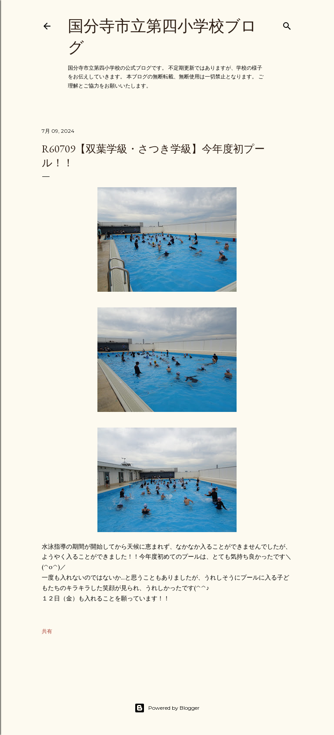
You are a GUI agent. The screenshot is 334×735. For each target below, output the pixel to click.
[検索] (287, 24)
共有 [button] (47, 631)
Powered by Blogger (167, 708)
